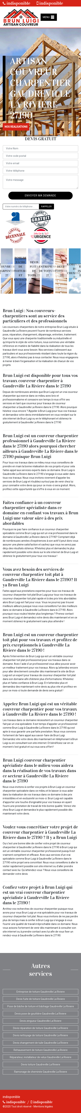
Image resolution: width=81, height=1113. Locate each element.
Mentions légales (43, 1106)
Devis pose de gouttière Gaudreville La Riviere (40, 1013)
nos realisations (16, 126)
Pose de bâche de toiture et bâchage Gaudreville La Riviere (40, 1006)
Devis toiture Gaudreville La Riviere (40, 1064)
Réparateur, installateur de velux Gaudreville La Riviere (40, 1057)
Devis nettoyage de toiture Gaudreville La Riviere (40, 1035)
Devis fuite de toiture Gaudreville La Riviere (40, 999)
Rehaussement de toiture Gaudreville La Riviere (41, 1050)
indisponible (16, 3)
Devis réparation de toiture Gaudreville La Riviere (40, 1028)
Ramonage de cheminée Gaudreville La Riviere (40, 1071)
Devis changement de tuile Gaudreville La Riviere (40, 1042)
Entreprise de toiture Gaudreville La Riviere (40, 991)
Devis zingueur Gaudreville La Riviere (40, 1020)
